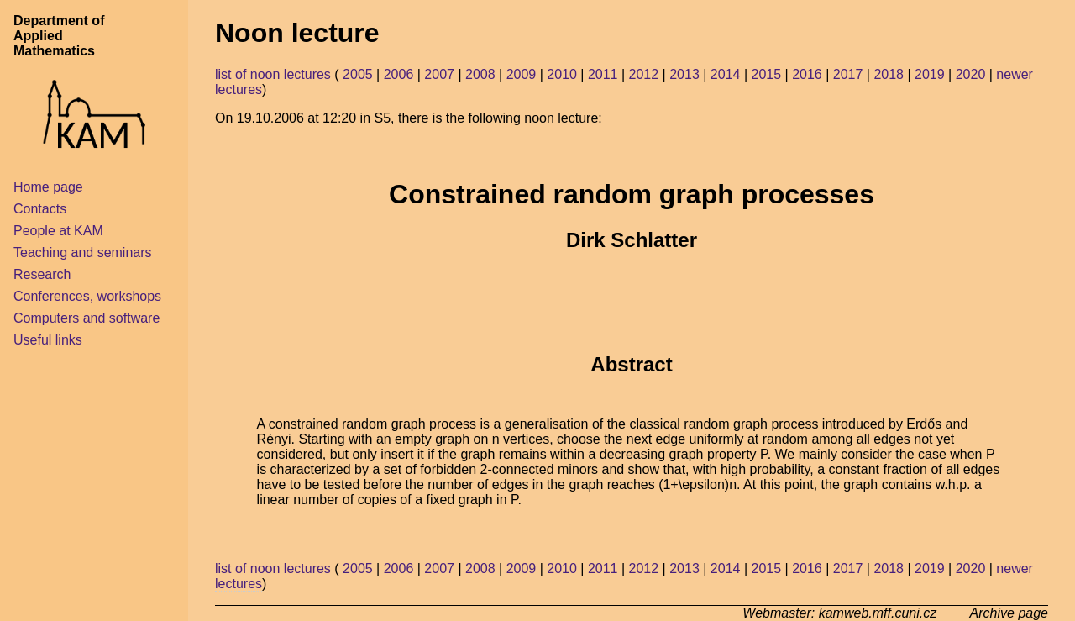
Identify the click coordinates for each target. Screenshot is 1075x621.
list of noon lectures (273, 74)
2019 (930, 74)
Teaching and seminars (82, 252)
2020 (971, 74)
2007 (439, 74)
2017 (848, 74)
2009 (521, 74)
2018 (888, 74)
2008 (480, 74)
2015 (766, 74)
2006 (399, 74)
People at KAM (58, 231)
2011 (603, 74)
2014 (726, 74)
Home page (48, 187)
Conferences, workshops (87, 296)
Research (42, 274)
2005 (358, 74)
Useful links (47, 340)
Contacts (39, 209)
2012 (644, 74)
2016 (807, 74)
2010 (562, 74)
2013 (684, 74)
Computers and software (86, 318)
